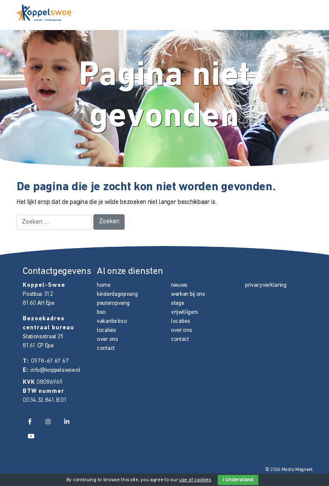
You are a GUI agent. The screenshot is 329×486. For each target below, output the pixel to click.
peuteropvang (113, 303)
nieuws (179, 285)
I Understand (238, 480)
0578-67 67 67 (50, 361)
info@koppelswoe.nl (55, 370)
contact (106, 348)
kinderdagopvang (117, 294)
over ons (107, 339)
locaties (106, 330)
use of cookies (195, 480)
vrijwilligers (184, 312)
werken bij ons (188, 294)
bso (101, 312)
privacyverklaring (266, 285)
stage (177, 303)
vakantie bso (112, 321)
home (104, 285)
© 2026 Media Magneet (289, 470)
